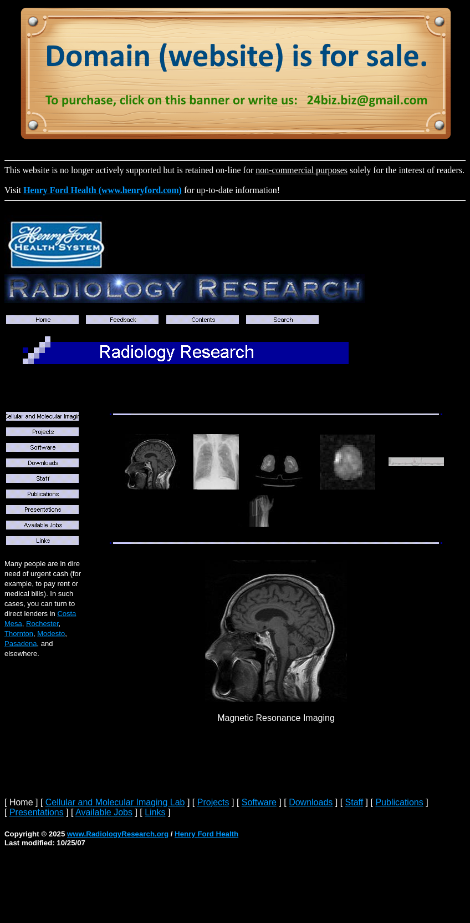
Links (155, 812)
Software (259, 802)
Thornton (18, 633)
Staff (354, 802)
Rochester (42, 623)
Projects (213, 802)
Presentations (36, 812)
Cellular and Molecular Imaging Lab (115, 802)
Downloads (311, 802)
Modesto (51, 633)
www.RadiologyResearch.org (117, 834)
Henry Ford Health (206, 834)
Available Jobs (103, 812)
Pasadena (20, 643)
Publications (399, 802)
